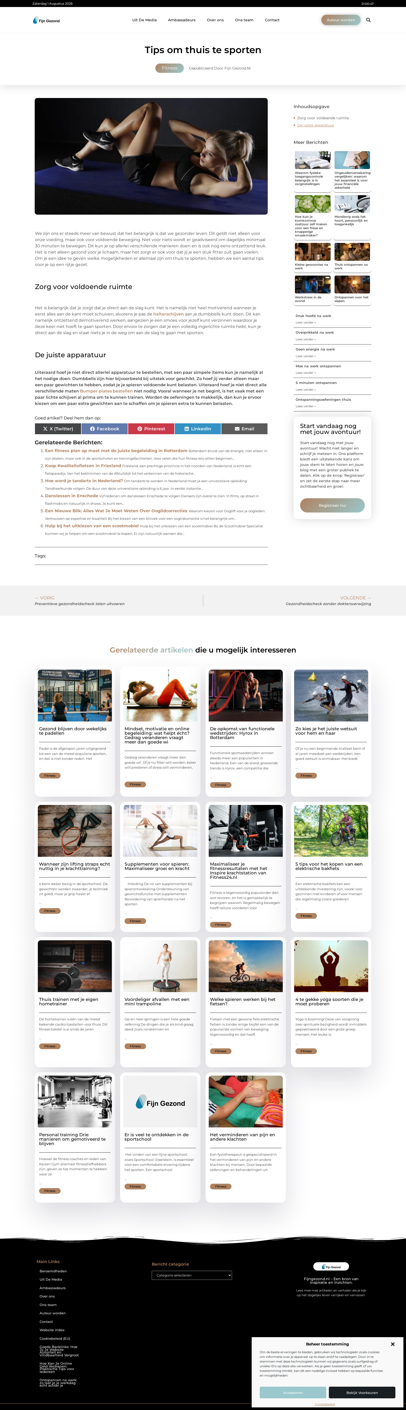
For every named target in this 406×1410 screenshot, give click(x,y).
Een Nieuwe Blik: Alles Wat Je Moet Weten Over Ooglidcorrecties (116, 510)
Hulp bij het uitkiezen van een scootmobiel (92, 525)
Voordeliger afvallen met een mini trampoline (157, 1001)
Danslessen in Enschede (71, 495)
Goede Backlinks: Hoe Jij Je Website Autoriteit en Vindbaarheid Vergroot (59, 1351)
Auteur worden (53, 1313)
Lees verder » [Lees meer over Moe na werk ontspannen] (306, 373)
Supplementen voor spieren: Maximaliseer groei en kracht (157, 866)
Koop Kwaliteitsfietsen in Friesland (83, 465)
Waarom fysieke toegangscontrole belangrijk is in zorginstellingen (309, 178)
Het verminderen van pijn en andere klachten (242, 1137)
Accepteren (293, 1393)
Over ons (215, 20)
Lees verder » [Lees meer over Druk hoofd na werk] (306, 322)
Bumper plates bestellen (106, 391)
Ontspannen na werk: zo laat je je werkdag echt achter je (58, 1382)
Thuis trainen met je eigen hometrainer (68, 1001)
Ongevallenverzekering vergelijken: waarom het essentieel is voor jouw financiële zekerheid (353, 180)
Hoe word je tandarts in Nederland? (84, 480)
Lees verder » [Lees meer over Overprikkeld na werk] (306, 339)
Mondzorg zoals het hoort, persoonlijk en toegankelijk (351, 220)
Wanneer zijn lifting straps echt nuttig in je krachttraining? (74, 866)
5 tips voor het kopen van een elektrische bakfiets (329, 866)
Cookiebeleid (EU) (55, 1339)
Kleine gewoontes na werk (311, 266)
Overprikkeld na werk (315, 332)
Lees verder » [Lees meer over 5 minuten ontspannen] (306, 389)
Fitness (169, 68)
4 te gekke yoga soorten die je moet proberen (329, 1001)
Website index (52, 1330)
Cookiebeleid (325, 1404)
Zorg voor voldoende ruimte (323, 118)
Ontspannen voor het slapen (351, 299)
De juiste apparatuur (315, 125)
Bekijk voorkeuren (362, 1393)
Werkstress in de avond (308, 299)
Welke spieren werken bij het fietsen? (243, 1001)
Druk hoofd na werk (313, 316)
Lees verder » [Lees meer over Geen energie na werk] (306, 356)
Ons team (244, 20)
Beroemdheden (53, 1271)
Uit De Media (144, 20)
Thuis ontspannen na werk (351, 266)
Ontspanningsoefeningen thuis (323, 399)
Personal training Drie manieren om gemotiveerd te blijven (72, 1139)
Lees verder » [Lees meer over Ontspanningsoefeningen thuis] (306, 406)
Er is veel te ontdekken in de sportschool (157, 1137)
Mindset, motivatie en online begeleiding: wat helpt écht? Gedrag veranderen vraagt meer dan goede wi (157, 735)
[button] (392, 1344)
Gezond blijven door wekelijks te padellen (73, 731)
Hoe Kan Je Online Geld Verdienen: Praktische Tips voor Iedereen (57, 1368)
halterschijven (168, 314)
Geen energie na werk (315, 349)
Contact (272, 20)
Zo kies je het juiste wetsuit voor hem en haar (326, 731)
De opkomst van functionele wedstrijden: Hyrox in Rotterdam (242, 733)
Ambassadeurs (181, 20)
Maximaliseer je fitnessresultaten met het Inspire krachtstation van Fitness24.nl (238, 870)
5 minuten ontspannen (316, 383)
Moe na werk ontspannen (318, 366)
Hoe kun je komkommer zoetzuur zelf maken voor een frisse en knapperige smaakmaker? (311, 226)
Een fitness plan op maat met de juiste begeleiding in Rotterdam (116, 450)
